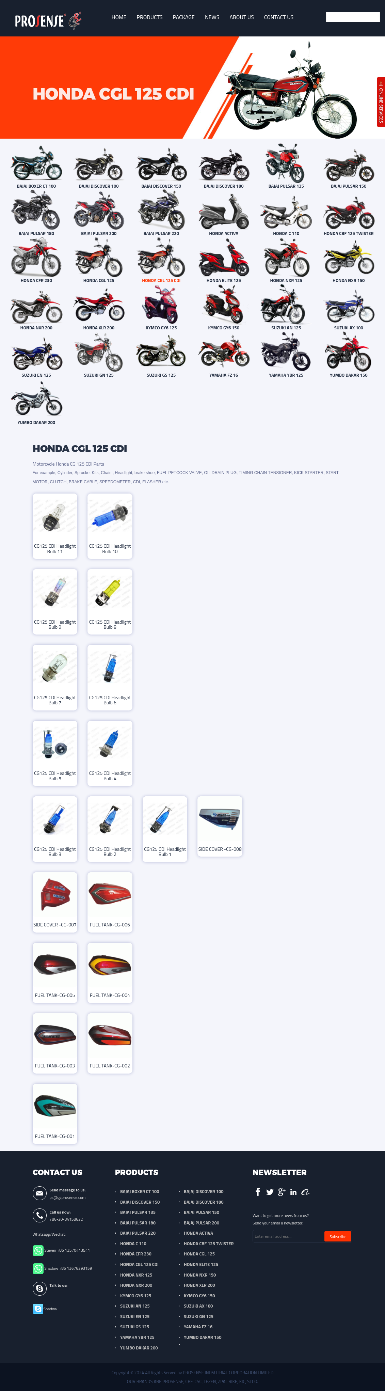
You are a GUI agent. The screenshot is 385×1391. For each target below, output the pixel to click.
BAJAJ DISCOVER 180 (203, 1202)
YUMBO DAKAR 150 (202, 1337)
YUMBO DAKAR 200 (139, 1347)
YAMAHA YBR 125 (137, 1337)
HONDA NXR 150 (200, 1274)
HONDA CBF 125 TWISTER (209, 1243)
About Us (241, 17)
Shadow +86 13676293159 (68, 1268)
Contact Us (279, 17)
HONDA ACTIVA (198, 1233)
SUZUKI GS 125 (134, 1326)
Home (119, 17)
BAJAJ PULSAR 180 (138, 1222)
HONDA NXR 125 (136, 1274)
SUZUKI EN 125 (134, 1316)
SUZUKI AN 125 (135, 1305)
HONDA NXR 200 (136, 1285)
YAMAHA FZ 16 (198, 1326)
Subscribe (338, 1236)
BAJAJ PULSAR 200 (201, 1222)
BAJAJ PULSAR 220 (138, 1233)
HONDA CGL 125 (199, 1253)
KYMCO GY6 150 (199, 1295)
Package (184, 17)
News (212, 17)
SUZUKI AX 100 (198, 1305)
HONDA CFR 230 (135, 1253)
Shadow (51, 1309)
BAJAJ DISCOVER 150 (140, 1202)
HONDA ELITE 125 (201, 1264)
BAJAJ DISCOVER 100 (203, 1191)
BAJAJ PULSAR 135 (138, 1212)
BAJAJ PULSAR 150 (201, 1212)
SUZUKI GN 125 (198, 1316)
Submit (373, 17)
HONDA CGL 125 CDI (139, 1264)
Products (149, 17)
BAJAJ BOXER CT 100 (139, 1191)
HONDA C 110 (133, 1243)
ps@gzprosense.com (68, 1197)
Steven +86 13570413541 (67, 1250)
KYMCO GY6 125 (135, 1295)
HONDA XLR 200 (199, 1285)
